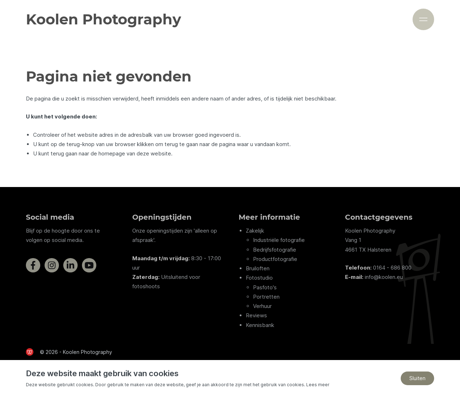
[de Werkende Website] (29, 352)
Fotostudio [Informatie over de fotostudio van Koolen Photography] (259, 278)
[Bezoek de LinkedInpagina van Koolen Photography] (70, 265)
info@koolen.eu (384, 277)
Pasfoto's (265, 287)
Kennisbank (260, 325)
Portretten (266, 296)
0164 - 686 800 (392, 267)
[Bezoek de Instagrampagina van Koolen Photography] (52, 265)
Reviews (256, 315)
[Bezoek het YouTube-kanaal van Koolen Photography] (89, 265)
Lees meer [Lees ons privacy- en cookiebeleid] (318, 384)
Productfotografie (275, 259)
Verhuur (262, 306)
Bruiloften (258, 268)
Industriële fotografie (279, 240)
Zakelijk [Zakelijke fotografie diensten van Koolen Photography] (255, 230)
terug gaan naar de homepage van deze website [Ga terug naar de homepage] (111, 153)
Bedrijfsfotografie (274, 249)
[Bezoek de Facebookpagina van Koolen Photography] (33, 265)
